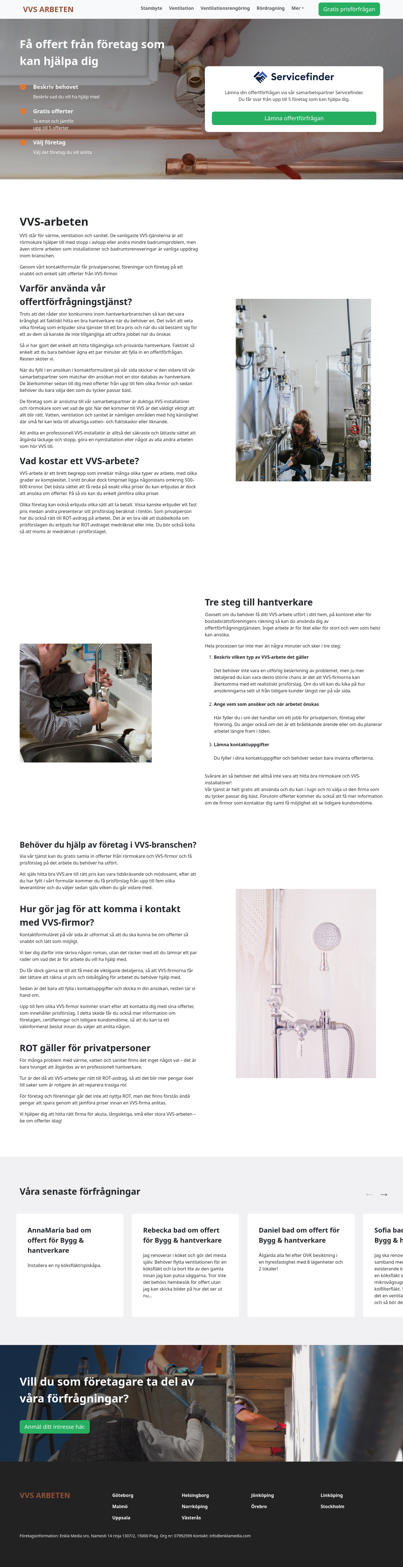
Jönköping (262, 1495)
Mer (296, 8)
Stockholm (333, 1506)
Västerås (191, 1518)
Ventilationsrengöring (225, 8)
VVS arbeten (48, 9)
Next (381, 1191)
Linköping (332, 1495)
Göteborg (122, 1495)
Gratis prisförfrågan (349, 9)
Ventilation (181, 8)
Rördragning (271, 8)
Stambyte (151, 8)
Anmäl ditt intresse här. (54, 1426)
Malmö (120, 1506)
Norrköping (195, 1506)
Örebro (259, 1506)
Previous (366, 1191)
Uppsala (121, 1518)
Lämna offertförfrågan (294, 118)
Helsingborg (195, 1495)
